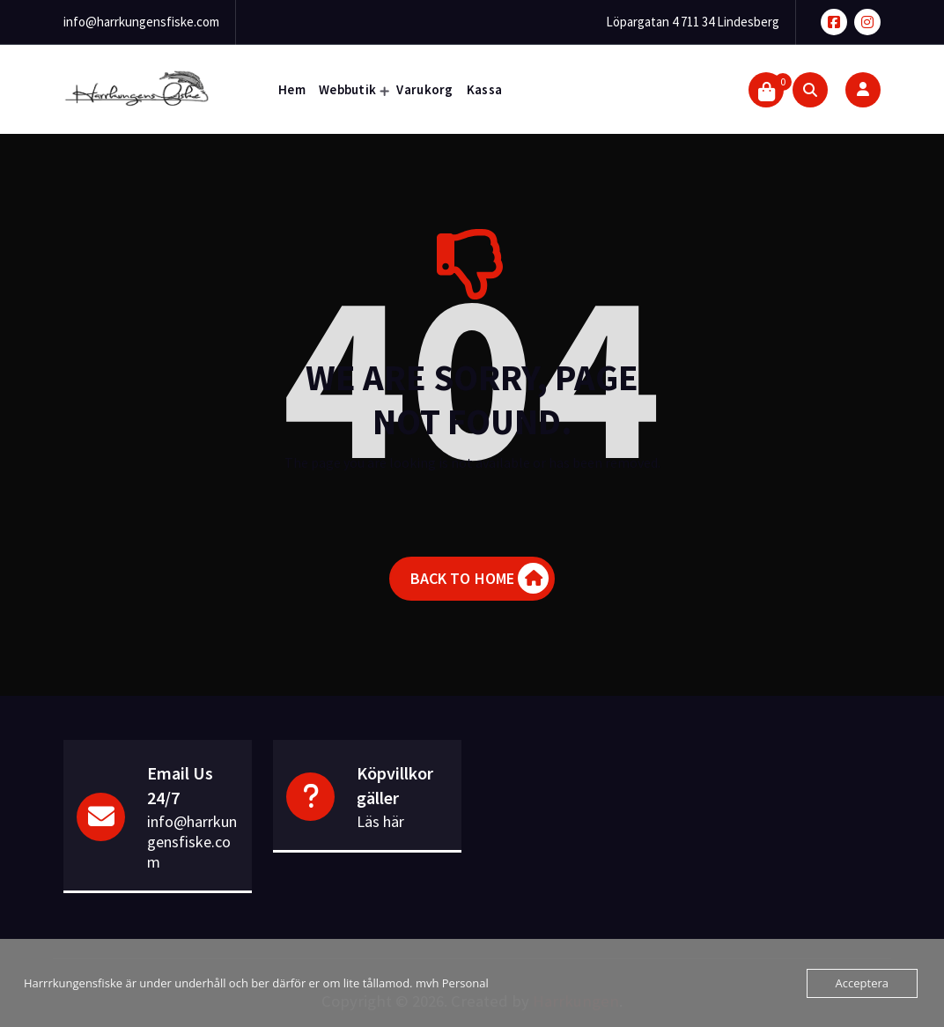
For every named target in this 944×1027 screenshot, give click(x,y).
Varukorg (424, 89)
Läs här (380, 821)
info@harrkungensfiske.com (141, 21)
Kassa (485, 89)
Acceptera (862, 983)
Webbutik (347, 89)
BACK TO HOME (479, 578)
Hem (292, 89)
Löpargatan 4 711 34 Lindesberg (692, 21)
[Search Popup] (810, 89)
